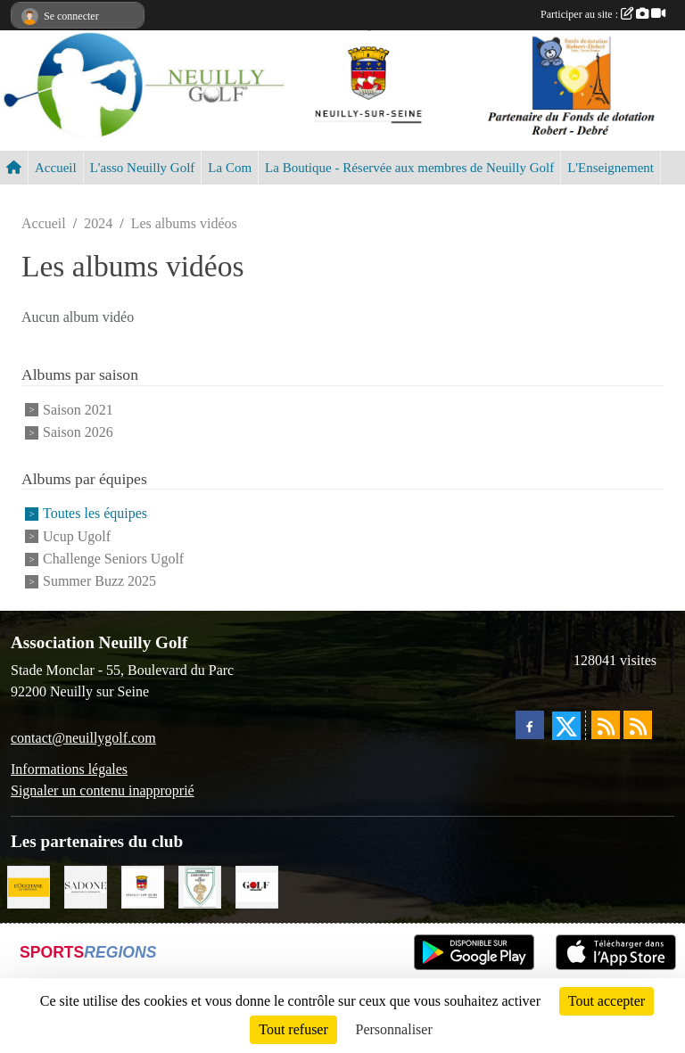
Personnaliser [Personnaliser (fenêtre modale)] (394, 1029)
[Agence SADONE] (85, 885)
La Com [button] (230, 167)
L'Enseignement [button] (610, 167)
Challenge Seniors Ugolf (113, 558)
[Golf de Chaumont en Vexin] (199, 885)
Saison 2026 (78, 432)
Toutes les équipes (95, 514)
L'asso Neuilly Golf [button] (142, 167)
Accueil (56, 167)
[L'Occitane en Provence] (28, 885)
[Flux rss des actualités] (605, 725)
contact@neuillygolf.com (83, 737)
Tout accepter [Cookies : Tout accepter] (606, 1000)
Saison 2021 (78, 409)
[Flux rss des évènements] (637, 725)
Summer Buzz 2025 (99, 581)
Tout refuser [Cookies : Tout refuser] (293, 1029)
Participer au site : (603, 14)
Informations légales (69, 769)
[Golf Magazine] (256, 885)
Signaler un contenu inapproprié (102, 790)
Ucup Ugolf (77, 536)
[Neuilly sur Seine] (142, 885)
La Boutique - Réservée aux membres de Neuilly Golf (409, 167)
